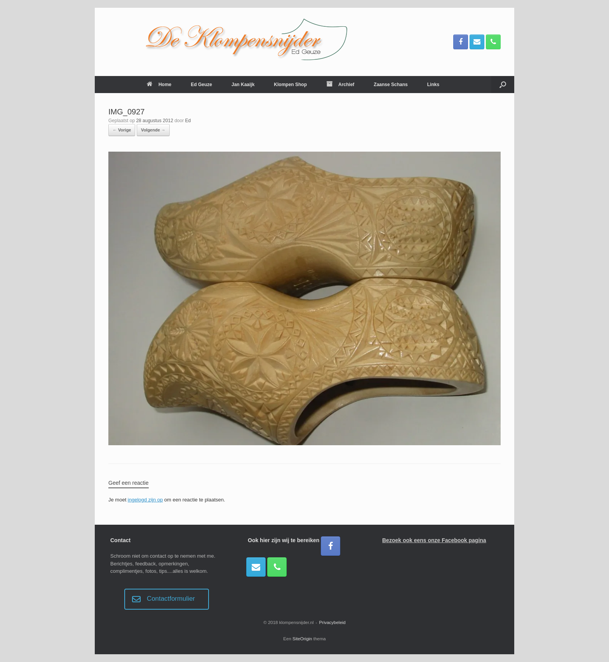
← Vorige (122, 130)
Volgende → (153, 130)
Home (159, 84)
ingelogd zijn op (145, 500)
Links (433, 84)
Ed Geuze (201, 84)
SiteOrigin (302, 638)
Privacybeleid (332, 622)
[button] (502, 84)
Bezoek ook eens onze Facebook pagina (434, 540)
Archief (340, 84)
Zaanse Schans (390, 84)
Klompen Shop (290, 84)
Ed (188, 120)
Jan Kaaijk (242, 84)
